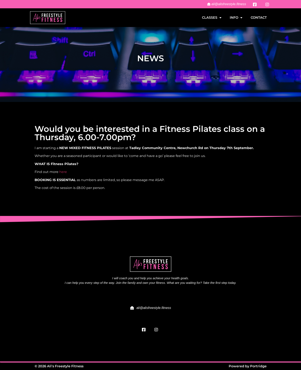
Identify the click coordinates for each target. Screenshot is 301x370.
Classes (211, 17)
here (63, 172)
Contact (259, 18)
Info (236, 17)
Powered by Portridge (248, 366)
